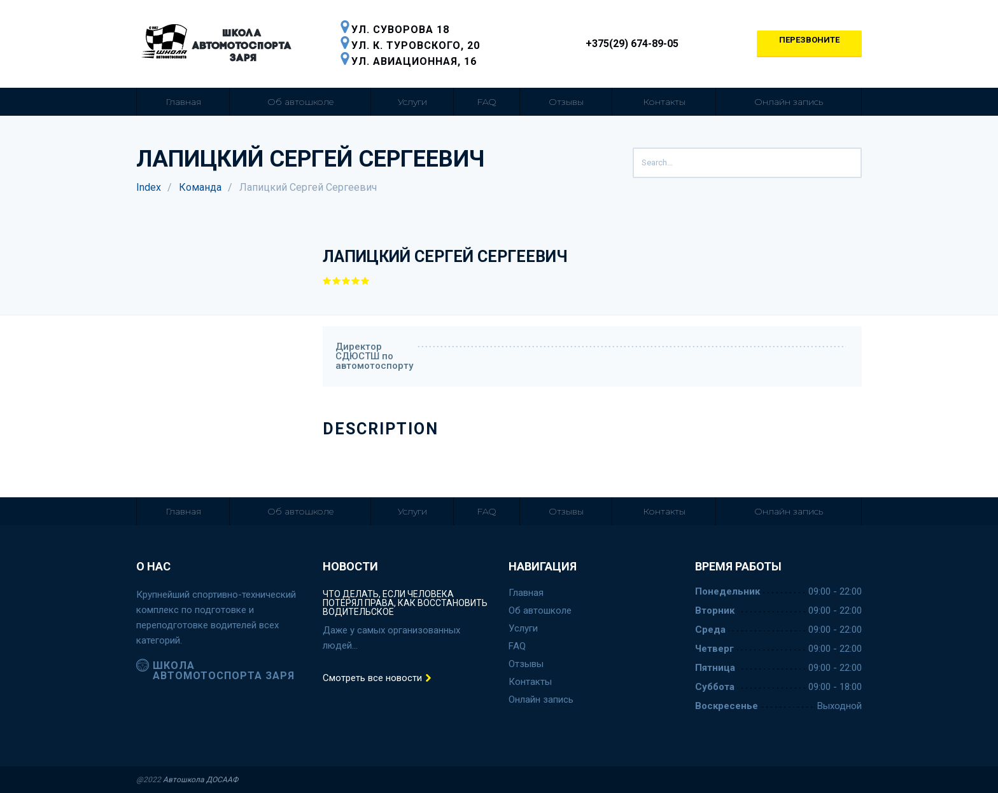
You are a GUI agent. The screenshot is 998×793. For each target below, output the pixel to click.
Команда (200, 187)
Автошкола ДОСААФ (200, 779)
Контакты (664, 101)
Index (148, 187)
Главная (183, 101)
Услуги (412, 101)
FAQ (486, 101)
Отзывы (566, 101)
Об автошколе (300, 101)
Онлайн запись (788, 101)
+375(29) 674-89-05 (624, 44)
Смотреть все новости (377, 678)
